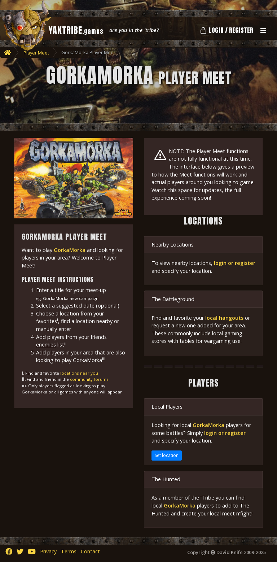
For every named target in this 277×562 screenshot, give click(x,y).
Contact (90, 551)
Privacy (48, 551)
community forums (89, 379)
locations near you (79, 373)
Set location (167, 455)
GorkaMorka (69, 250)
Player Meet (36, 52)
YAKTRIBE (76, 30)
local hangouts (224, 317)
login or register (234, 263)
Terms (68, 551)
